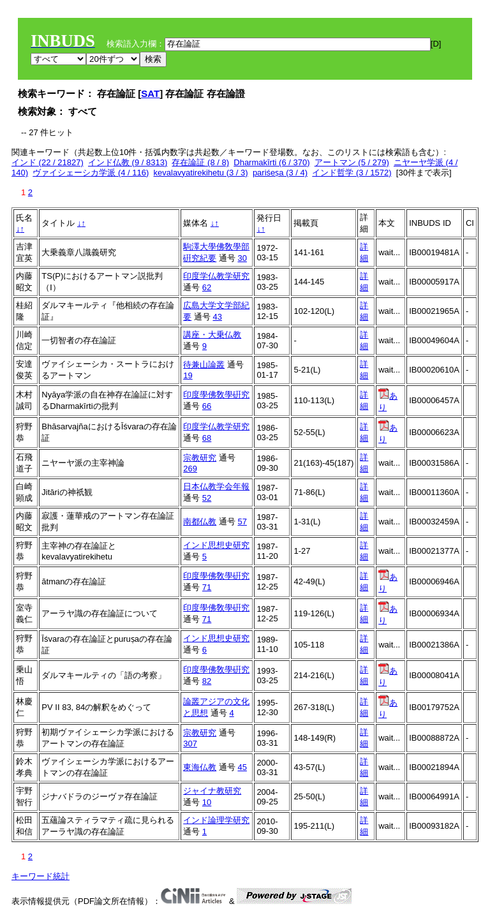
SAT (150, 93)
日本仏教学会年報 (216, 486)
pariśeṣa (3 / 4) (280, 172)
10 (206, 802)
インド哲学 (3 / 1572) (351, 172)
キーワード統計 (40, 876)
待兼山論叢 (204, 364)
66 (206, 406)
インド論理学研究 (216, 820)
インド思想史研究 (216, 545)
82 (206, 681)
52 (206, 498)
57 (241, 521)
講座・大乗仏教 (212, 334)
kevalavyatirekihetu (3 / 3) (201, 172)
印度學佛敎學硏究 (216, 394)
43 (216, 317)
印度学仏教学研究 (216, 276)
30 (241, 258)
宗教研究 (199, 458)
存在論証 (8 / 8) (200, 162)
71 (206, 587)
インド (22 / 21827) (47, 162)
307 (190, 743)
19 (187, 375)
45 (241, 767)
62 (206, 287)
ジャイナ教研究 (212, 791)
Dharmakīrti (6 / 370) (271, 162)
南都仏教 (199, 521)
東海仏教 (199, 767)
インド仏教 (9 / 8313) (127, 162)
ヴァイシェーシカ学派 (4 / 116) (91, 172)
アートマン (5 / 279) (352, 162)
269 (190, 468)
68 (206, 438)
